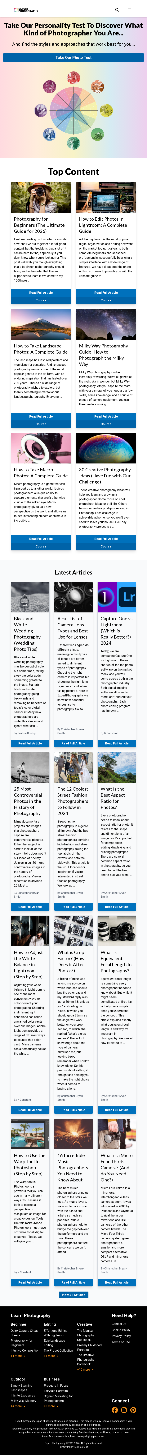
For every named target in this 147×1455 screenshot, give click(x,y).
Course (41, 300)
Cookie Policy (121, 1330)
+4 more (18, 1406)
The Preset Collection (58, 1350)
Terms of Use (121, 1342)
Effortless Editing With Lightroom (55, 1333)
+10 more (85, 1369)
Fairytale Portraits (56, 1391)
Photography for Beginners (21, 1343)
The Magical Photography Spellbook (85, 1335)
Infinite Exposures (23, 1395)
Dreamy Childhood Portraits (89, 1347)
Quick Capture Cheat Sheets (24, 1333)
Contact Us (119, 1324)
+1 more (18, 1356)
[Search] (117, 10)
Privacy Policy (121, 1336)
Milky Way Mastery (23, 1401)
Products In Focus (56, 1385)
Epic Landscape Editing (54, 1343)
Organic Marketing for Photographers (58, 1398)
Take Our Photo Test (73, 57)
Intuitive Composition (25, 1350)
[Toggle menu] (129, 10)
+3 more (51, 1406)
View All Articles (73, 1295)
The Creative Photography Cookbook (85, 1359)
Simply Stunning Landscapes (21, 1388)
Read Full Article (41, 293)
